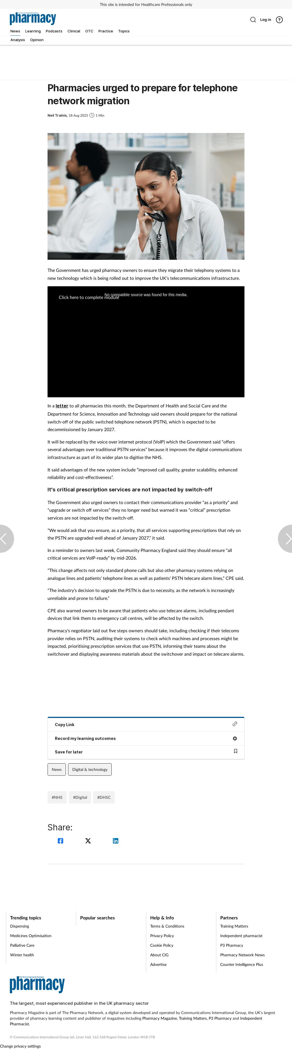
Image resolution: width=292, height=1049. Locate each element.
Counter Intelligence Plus (241, 964)
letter (62, 406)
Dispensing (19, 926)
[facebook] (61, 841)
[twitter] (89, 841)
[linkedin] (116, 841)
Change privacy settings (20, 1046)
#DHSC (104, 797)
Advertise (158, 964)
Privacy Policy (162, 935)
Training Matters (234, 926)
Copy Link (146, 724)
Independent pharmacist (241, 935)
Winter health (22, 954)
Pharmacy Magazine (159, 1018)
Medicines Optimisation (30, 935)
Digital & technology (89, 769)
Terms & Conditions (167, 926)
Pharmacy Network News (242, 954)
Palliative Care (22, 945)
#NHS (57, 797)
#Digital (80, 797)
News (57, 769)
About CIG (159, 954)
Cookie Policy (161, 945)
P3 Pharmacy (231, 945)
